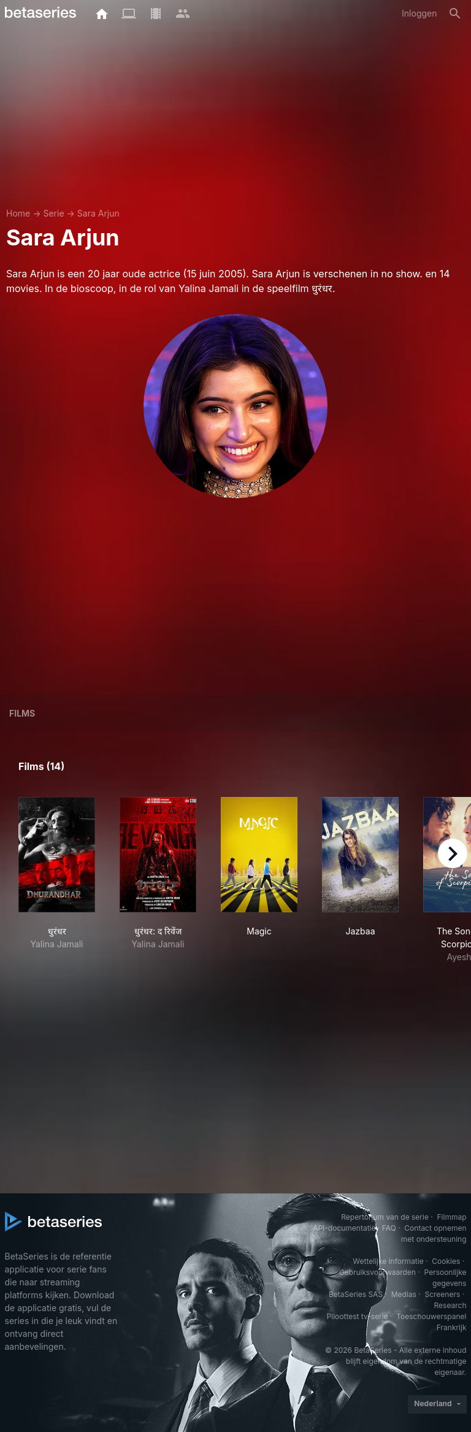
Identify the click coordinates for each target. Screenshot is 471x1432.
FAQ (389, 1228)
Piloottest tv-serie (357, 1316)
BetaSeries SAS (356, 1294)
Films (22, 713)
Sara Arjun (98, 213)
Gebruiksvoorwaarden (377, 1272)
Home (18, 213)
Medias (403, 1294)
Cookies (446, 1261)
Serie (53, 213)
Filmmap (451, 1217)
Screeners (442, 1294)
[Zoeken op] (455, 13)
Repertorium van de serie (385, 1217)
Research (450, 1305)
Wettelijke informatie (388, 1261)
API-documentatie (344, 1228)
